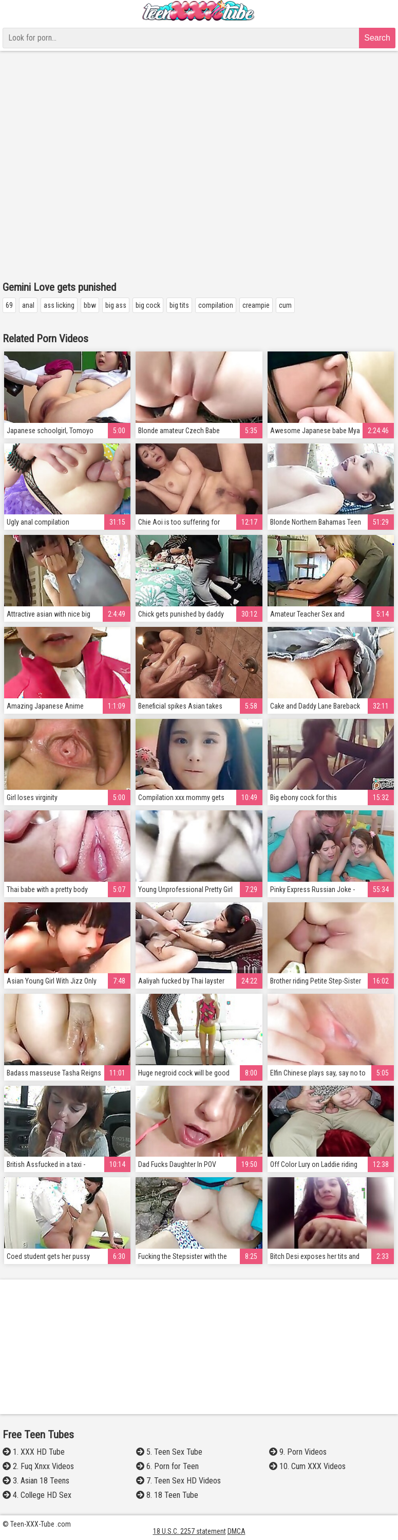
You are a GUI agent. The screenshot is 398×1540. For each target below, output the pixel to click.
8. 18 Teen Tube (167, 1495)
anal (28, 305)
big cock (148, 305)
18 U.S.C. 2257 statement (189, 1531)
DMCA (236, 1531)
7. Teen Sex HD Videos (178, 1481)
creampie (256, 305)
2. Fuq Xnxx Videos (38, 1466)
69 (9, 305)
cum (285, 305)
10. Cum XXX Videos (307, 1466)
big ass (115, 305)
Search (377, 37)
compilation (215, 305)
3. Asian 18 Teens (36, 1481)
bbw (90, 305)
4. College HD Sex (37, 1495)
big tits (179, 305)
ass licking (59, 305)
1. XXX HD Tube (34, 1452)
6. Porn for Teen (167, 1466)
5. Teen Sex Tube (169, 1452)
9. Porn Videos (298, 1452)
